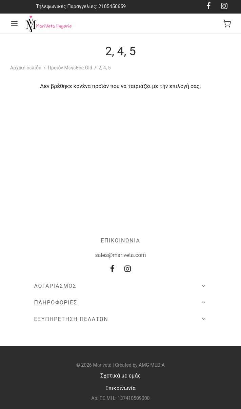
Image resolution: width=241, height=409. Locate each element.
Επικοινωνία (120, 388)
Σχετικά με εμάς (120, 375)
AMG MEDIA (152, 365)
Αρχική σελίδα (25, 67)
